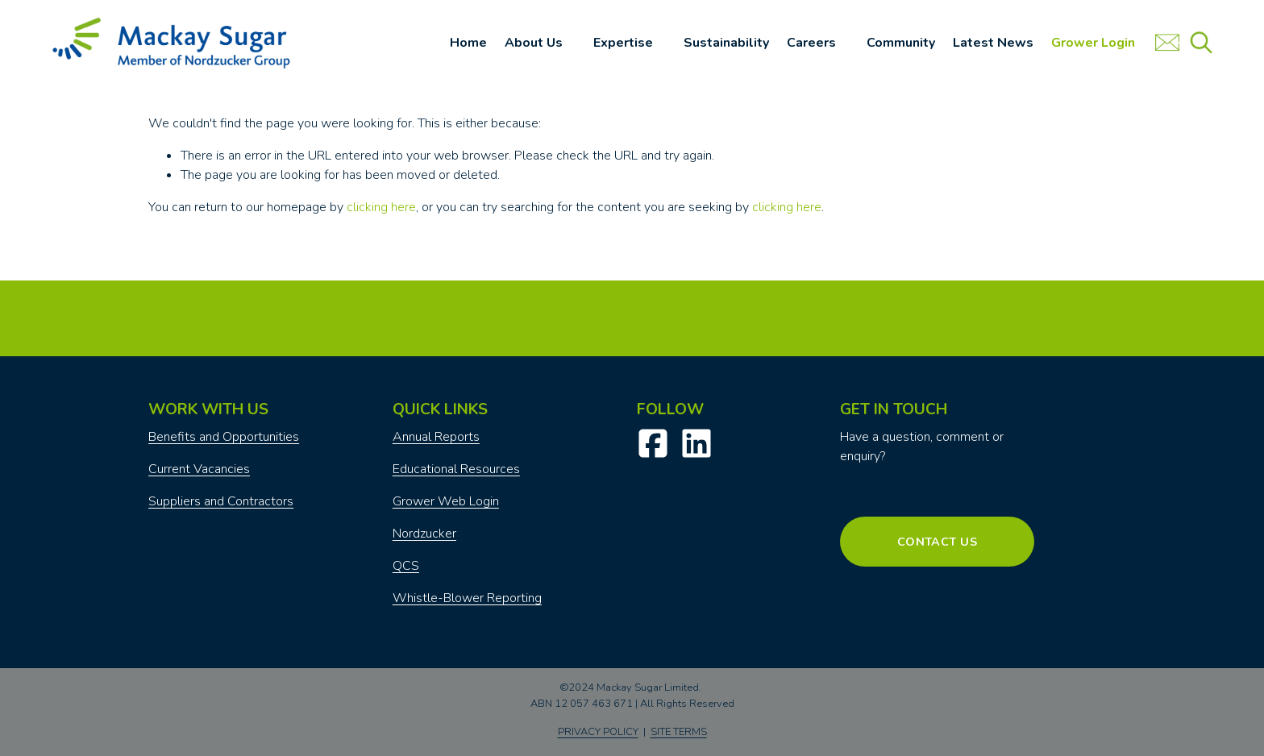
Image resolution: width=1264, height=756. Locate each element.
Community (901, 43)
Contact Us (937, 542)
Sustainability (726, 43)
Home (468, 43)
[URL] (1167, 43)
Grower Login (1093, 43)
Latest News (993, 43)
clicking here (381, 207)
